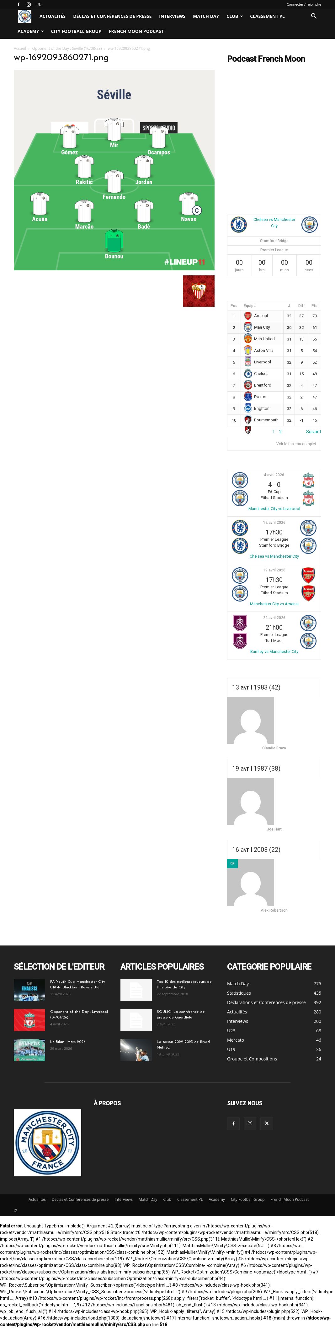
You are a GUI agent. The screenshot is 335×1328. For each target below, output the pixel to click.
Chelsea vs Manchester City (274, 556)
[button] (313, 17)
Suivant (313, 431)
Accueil (20, 48)
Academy (31, 31)
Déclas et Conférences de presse (112, 16)
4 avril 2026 (274, 475)
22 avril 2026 (274, 618)
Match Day (206, 16)
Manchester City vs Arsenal (274, 604)
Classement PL (267, 16)
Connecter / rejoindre (304, 4)
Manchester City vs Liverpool (274, 508)
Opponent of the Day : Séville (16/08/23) (67, 48)
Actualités (53, 16)
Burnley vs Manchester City (274, 651)
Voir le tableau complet (296, 444)
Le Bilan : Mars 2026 (67, 1042)
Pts (314, 306)
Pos (234, 306)
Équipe (250, 306)
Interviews (172, 16)
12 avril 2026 (274, 522)
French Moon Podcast (136, 31)
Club (234, 16)
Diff (301, 306)
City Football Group (76, 31)
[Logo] (25, 16)
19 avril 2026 (274, 570)
